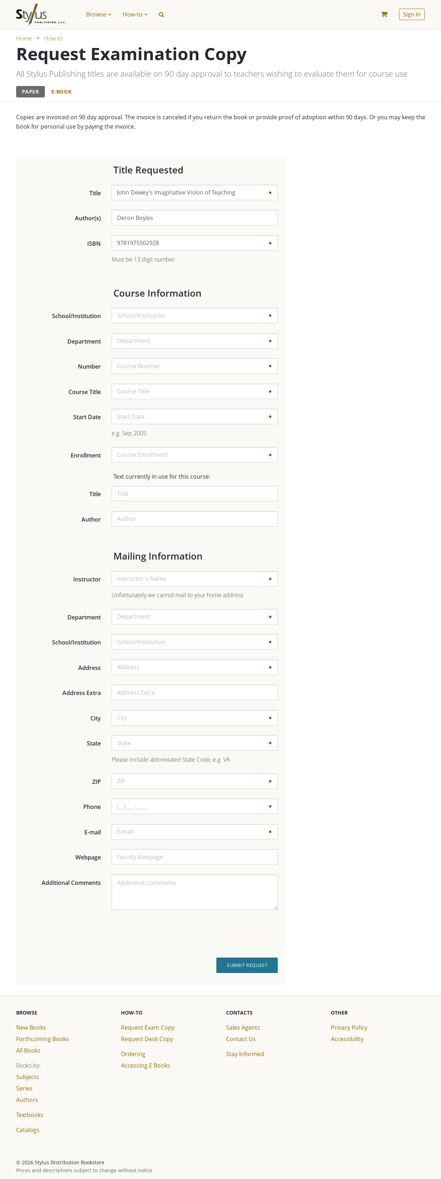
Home (24, 38)
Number (89, 366)
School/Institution (76, 316)
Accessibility (347, 1039)
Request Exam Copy (147, 1027)
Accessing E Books (145, 1065)
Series (24, 1088)
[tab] (30, 92)
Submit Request (247, 965)
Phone (92, 807)
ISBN (94, 244)
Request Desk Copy (147, 1039)
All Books (28, 1050)
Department (84, 341)
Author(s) (88, 218)
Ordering (133, 1054)
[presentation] (225, 934)
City (95, 718)
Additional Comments (71, 883)
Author (91, 519)
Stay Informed (245, 1054)
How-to (53, 38)
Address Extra (81, 693)
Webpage (88, 857)
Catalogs (27, 1130)
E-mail (92, 832)
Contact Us (241, 1039)
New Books (31, 1027)
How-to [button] (135, 14)
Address (89, 668)
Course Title (85, 392)
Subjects (27, 1077)
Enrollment (86, 455)
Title (95, 193)
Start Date (87, 417)
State (94, 743)
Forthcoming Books (42, 1039)
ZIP (96, 782)
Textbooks (29, 1115)
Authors (27, 1100)
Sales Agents (243, 1027)
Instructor (87, 579)
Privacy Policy (349, 1027)
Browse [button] (98, 14)
